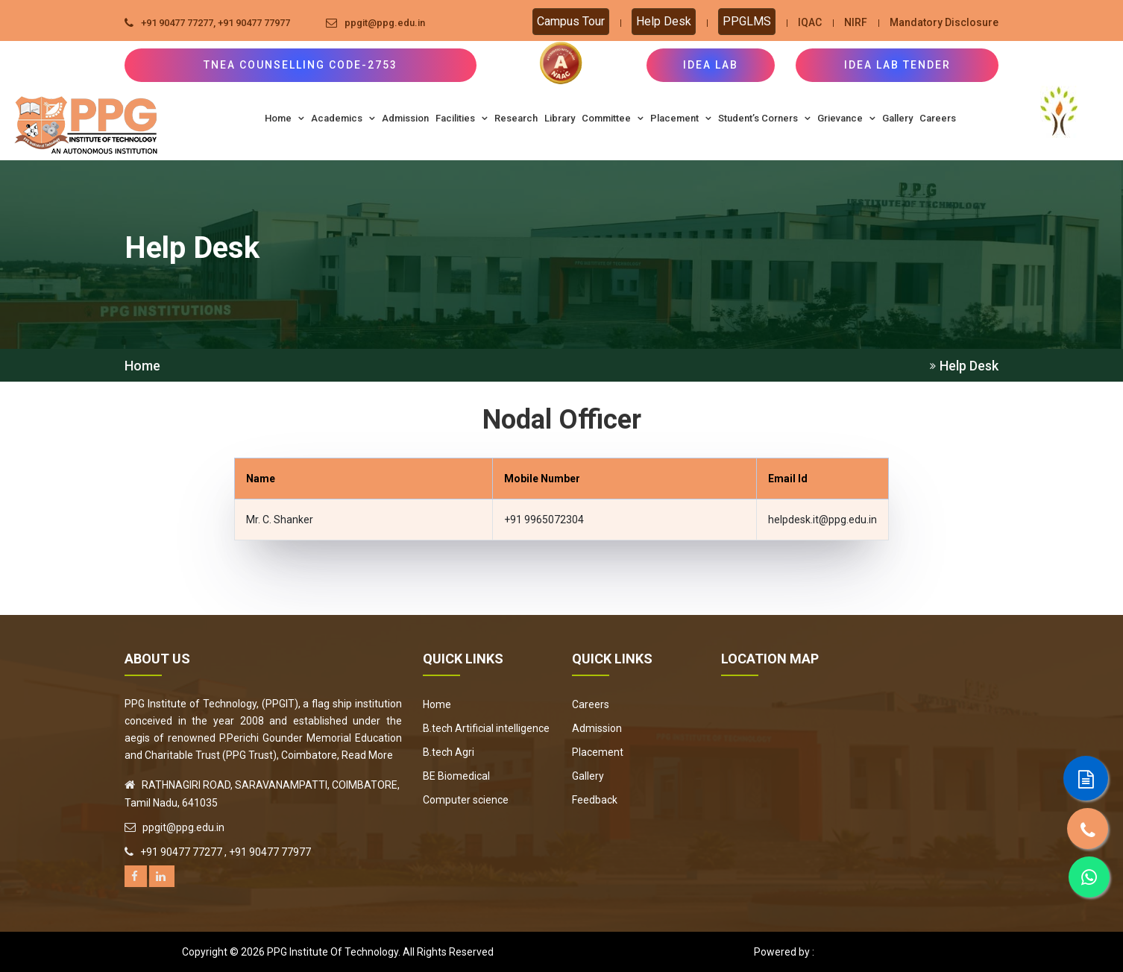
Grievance (846, 118)
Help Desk (663, 21)
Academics (343, 118)
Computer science (466, 800)
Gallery (897, 118)
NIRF (855, 22)
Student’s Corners (764, 118)
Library (559, 118)
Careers (937, 118)
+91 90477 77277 (177, 23)
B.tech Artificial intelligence (486, 728)
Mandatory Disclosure (944, 22)
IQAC (810, 22)
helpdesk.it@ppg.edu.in (822, 520)
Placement (680, 118)
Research (516, 118)
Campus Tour (571, 21)
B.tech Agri (448, 752)
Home (284, 118)
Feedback (594, 800)
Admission (405, 118)
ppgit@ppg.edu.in (385, 23)
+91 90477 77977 (254, 23)
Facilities (461, 118)
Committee (613, 118)
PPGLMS (747, 21)
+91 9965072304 (544, 520)
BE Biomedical (456, 776)
